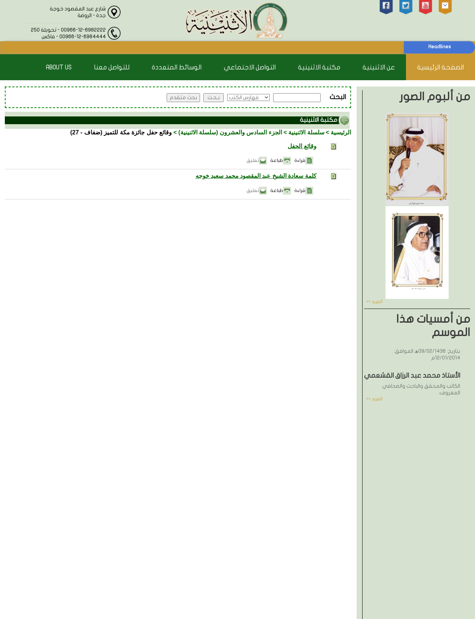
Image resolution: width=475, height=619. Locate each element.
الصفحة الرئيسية (440, 67)
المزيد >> (374, 301)
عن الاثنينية (379, 67)
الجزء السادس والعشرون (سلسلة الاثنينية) (230, 132)
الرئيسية (341, 132)
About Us (59, 67)
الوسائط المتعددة (177, 67)
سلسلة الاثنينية (306, 132)
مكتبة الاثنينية (319, 67)
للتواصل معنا (112, 67)
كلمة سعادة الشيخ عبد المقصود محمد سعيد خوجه (256, 176)
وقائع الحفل (302, 146)
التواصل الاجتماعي (250, 67)
